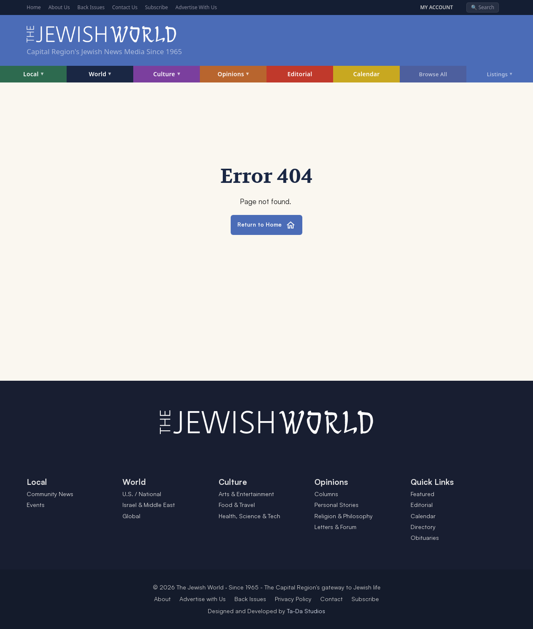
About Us (59, 7)
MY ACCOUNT (436, 7)
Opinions (233, 74)
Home (34, 7)
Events (36, 504)
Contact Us (124, 7)
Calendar (366, 74)
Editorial (299, 74)
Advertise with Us (202, 598)
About (162, 598)
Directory (423, 526)
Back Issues (91, 7)
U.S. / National (141, 493)
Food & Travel (237, 504)
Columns (326, 493)
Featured (422, 493)
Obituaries (425, 537)
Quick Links (432, 482)
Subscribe (156, 7)
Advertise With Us (196, 7)
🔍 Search (482, 7)
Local (33, 74)
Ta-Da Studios (306, 610)
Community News (50, 493)
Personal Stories (336, 504)
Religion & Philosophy (343, 515)
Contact (331, 598)
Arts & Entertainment (246, 493)
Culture (166, 74)
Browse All (433, 74)
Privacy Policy (293, 598)
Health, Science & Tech (249, 515)
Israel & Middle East (148, 504)
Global (131, 515)
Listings (500, 73)
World (100, 74)
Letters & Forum (335, 526)
